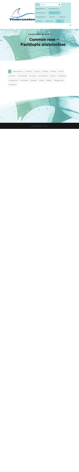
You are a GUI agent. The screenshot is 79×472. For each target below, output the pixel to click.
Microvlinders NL (41, 13)
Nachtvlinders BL (41, 17)
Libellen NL (63, 17)
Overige (60, 21)
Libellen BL (40, 21)
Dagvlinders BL (54, 13)
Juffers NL (53, 17)
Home (37, 4)
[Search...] (50, 4)
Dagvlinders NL (41, 8)
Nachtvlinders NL (54, 8)
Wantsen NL (50, 21)
